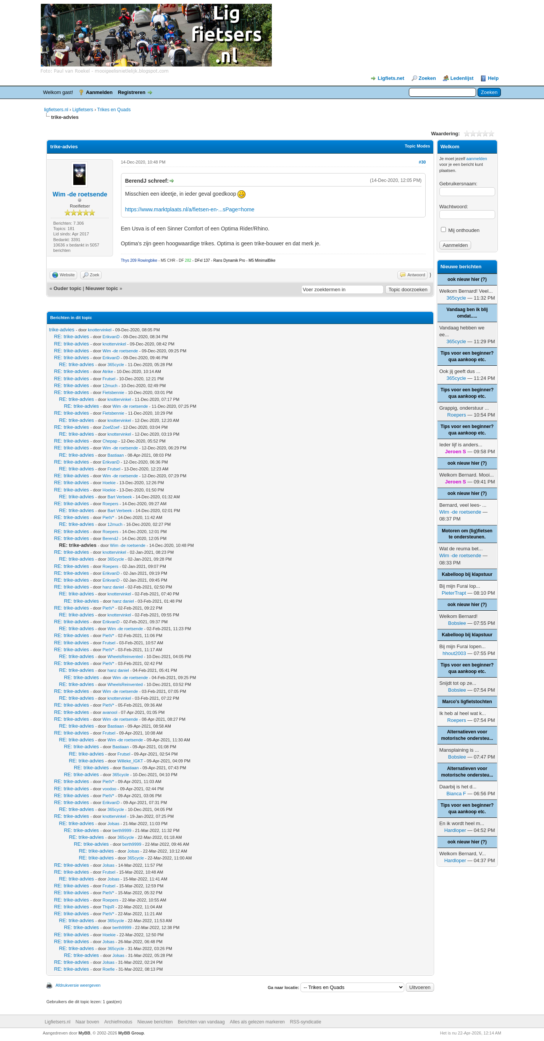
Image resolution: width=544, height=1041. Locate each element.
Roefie (109, 969)
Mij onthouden (460, 230)
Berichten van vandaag (201, 1022)
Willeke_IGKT (130, 761)
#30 (422, 162)
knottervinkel (99, 330)
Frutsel (109, 378)
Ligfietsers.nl (57, 1022)
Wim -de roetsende (80, 194)
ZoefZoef (111, 427)
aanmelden (477, 158)
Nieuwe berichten (155, 1022)
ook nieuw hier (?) (467, 279)
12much (110, 385)
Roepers (111, 503)
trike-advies (61, 329)
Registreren (131, 92)
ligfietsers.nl (56, 109)
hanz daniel (113, 587)
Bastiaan (116, 455)
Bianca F (456, 793)
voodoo (109, 788)
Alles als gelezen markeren (257, 1022)
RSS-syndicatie (305, 1022)
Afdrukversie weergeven (77, 985)
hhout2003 (454, 653)
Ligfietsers (82, 109)
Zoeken (427, 78)
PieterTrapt (454, 593)
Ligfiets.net (391, 78)
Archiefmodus (118, 1022)
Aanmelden (99, 92)
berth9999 (122, 830)
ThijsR (108, 907)
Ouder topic (67, 288)
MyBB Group (131, 1033)
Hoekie (109, 482)
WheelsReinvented (125, 656)
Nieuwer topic (102, 288)
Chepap (110, 441)
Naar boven (87, 1022)
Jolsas (113, 823)
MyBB (84, 1033)
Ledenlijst (462, 78)
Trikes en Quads (114, 109)
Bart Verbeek (120, 497)
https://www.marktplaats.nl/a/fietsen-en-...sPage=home (190, 209)
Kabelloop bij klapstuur (467, 574)
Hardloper (455, 830)
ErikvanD (111, 336)
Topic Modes (417, 146)
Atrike (107, 371)
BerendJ (110, 538)
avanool (110, 712)
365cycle (116, 364)
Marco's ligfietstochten (467, 701)
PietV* (109, 517)
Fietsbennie (113, 392)
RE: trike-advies (71, 336)
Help (493, 78)
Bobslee (457, 623)
